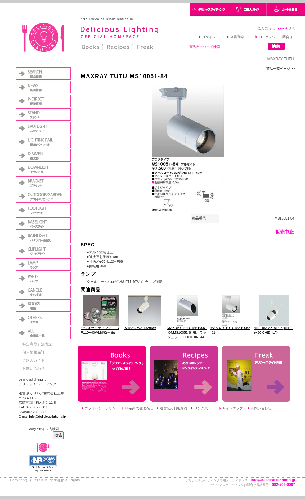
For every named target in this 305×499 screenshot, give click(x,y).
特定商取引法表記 (37, 344)
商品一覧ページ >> (280, 68)
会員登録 (237, 37)
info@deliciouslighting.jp (47, 416)
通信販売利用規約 (173, 408)
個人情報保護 (33, 352)
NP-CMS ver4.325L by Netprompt (43, 469)
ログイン (209, 37)
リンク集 (201, 408)
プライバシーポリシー (102, 408)
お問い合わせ (33, 368)
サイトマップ (232, 408)
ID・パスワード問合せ (275, 37)
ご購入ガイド (33, 360)
